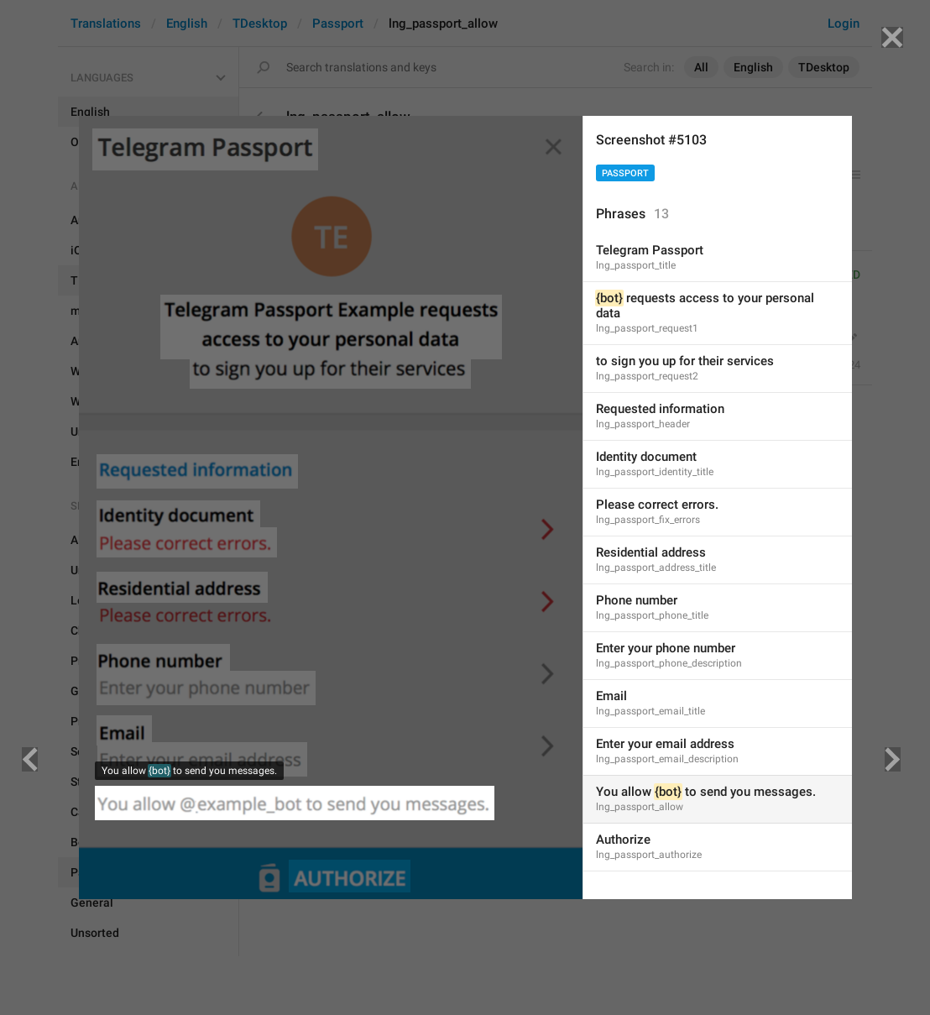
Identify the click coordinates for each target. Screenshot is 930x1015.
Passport (625, 173)
